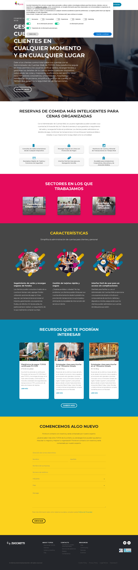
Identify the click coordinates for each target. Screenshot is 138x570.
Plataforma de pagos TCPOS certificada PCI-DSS (33, 365)
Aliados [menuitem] (64, 551)
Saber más (22, 89)
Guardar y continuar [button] (102, 34)
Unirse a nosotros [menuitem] (49, 550)
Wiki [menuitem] (81, 545)
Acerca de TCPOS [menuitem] (49, 545)
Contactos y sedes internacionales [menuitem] (68, 545)
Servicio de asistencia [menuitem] (69, 549)
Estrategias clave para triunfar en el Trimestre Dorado (69, 365)
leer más (24, 388)
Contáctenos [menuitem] (66, 554)
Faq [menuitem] (45, 552)
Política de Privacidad (85, 512)
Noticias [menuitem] (83, 550)
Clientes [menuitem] (46, 548)
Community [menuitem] (84, 548)
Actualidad (30, 369)
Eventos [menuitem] (83, 552)
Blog (62, 369)
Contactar (116, 4)
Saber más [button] (32, 34)
